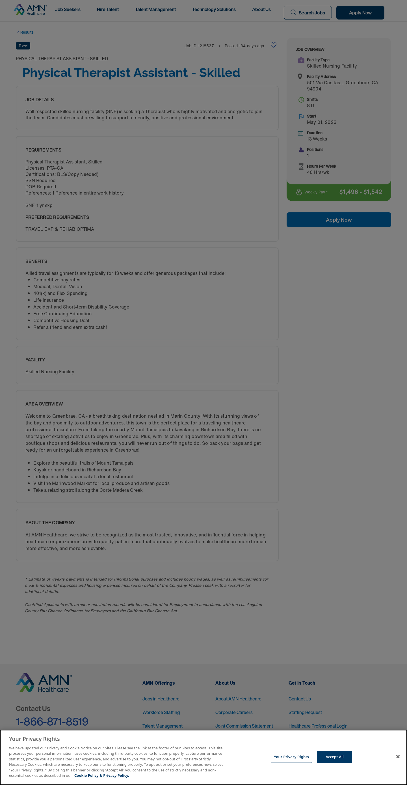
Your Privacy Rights (291, 756)
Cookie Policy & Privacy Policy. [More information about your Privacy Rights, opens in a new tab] (101, 775)
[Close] (398, 757)
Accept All (335, 756)
